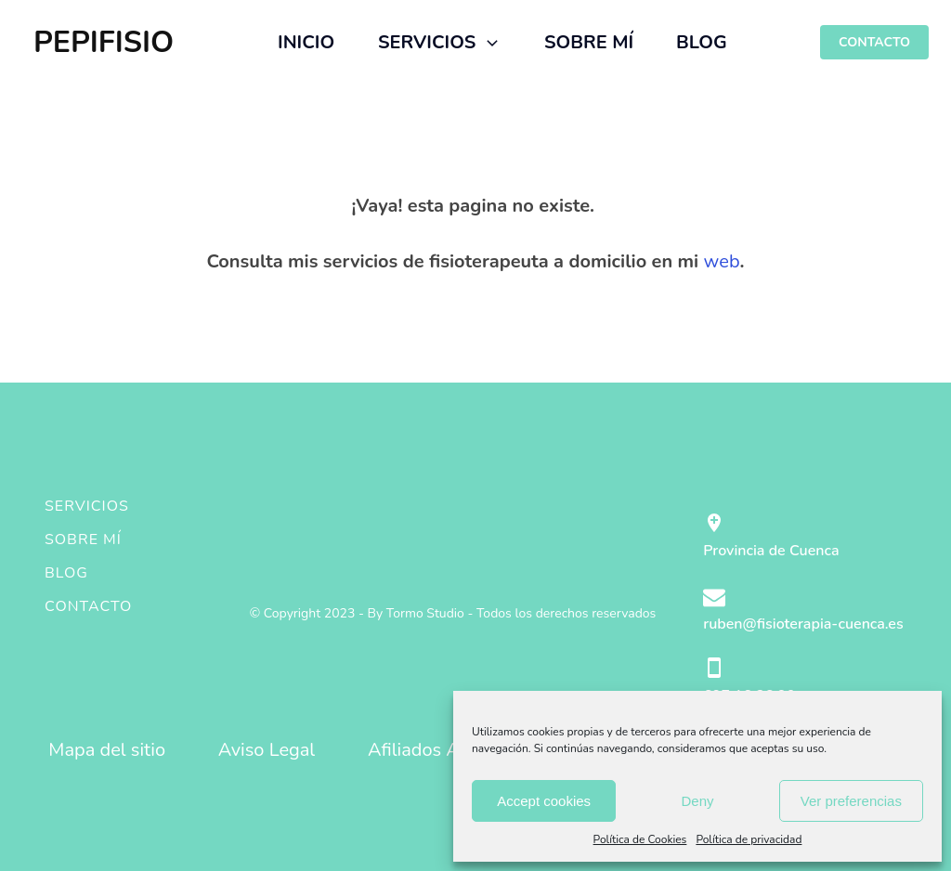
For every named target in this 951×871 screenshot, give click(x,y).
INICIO (306, 42)
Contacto (88, 606)
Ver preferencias (851, 801)
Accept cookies (544, 801)
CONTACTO (874, 42)
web (722, 261)
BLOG (701, 42)
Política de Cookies (640, 839)
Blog (66, 573)
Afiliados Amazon (441, 749)
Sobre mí (83, 539)
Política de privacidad (748, 839)
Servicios (87, 506)
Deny (697, 801)
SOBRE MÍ (588, 42)
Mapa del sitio (106, 749)
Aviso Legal (267, 749)
